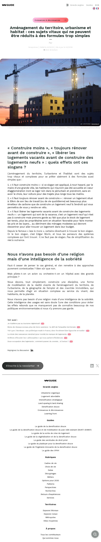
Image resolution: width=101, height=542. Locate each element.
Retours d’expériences (50, 494)
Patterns (50, 484)
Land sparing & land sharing (50, 403)
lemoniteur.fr (95, 124)
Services (50, 498)
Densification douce (50, 407)
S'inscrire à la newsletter (20, 365)
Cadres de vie (50, 463)
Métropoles (50, 517)
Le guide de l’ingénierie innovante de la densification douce (50, 447)
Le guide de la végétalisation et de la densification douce (50, 437)
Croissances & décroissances (50, 410)
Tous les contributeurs (50, 535)
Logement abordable (50, 396)
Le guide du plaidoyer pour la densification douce (50, 443)
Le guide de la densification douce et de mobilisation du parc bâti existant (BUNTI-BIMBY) (50, 430)
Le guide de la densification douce (50, 426)
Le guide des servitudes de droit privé (51, 440)
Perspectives (50, 487)
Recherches (50, 491)
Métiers (50, 477)
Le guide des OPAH (50, 450)
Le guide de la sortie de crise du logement (50, 433)
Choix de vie (50, 467)
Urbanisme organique (50, 393)
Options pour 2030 (50, 480)
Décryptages (50, 473)
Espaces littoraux (50, 510)
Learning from (50, 414)
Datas (50, 470)
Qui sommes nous (50, 538)
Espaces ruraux (50, 514)
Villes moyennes (50, 521)
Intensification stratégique (50, 400)
